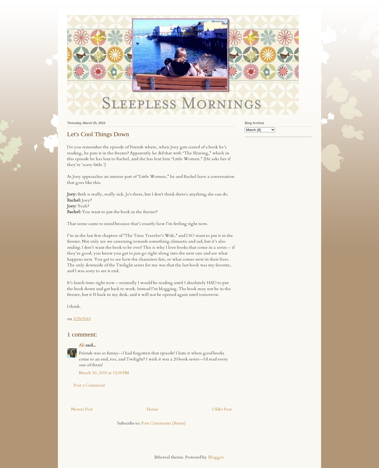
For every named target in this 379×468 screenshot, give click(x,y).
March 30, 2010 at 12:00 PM (104, 373)
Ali (81, 345)
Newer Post (82, 409)
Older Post (222, 409)
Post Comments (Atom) (163, 423)
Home (152, 409)
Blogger (215, 457)
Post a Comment (89, 385)
